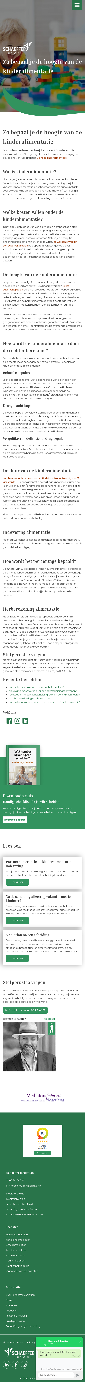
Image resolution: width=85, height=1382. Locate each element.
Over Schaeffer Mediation (20, 1295)
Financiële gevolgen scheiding (23, 1326)
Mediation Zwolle (15, 1199)
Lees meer (17, 882)
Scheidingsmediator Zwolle (21, 1209)
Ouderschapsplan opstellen (22, 1271)
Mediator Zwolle (15, 1193)
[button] (15, 819)
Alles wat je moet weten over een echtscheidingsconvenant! (43, 691)
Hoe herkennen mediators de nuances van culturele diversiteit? (44, 702)
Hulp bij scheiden (15, 1321)
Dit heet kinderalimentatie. (52, 158)
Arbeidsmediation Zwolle (20, 1204)
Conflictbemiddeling (17, 1266)
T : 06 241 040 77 (15, 1180)
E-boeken (11, 1305)
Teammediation (15, 1260)
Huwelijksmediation (17, 1234)
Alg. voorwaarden (13, 1342)
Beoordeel (42, 1153)
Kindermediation (15, 1255)
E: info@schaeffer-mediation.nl (23, 1185)
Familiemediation (16, 1250)
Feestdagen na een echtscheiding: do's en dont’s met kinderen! (45, 694)
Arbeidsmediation (16, 1245)
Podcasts (11, 1310)
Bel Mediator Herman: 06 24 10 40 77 (25, 1010)
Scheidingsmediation (18, 1240)
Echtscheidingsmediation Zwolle (24, 1214)
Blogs (9, 1300)
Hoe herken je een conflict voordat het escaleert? (37, 687)
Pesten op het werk (16, 1315)
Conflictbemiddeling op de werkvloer (29, 698)
